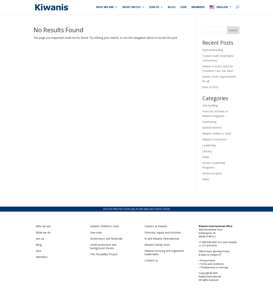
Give (38, 251)
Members (42, 257)
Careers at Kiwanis (156, 226)
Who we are (43, 226)
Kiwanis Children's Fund (216, 133)
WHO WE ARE (105, 7)
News (205, 157)
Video (205, 179)
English (222, 7)
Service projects (212, 173)
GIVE (183, 7)
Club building (210, 105)
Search (233, 30)
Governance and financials (106, 238)
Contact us (151, 260)
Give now (96, 232)
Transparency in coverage (214, 267)
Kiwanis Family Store (157, 244)
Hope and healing (213, 50)
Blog (172, 7)
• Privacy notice (207, 260)
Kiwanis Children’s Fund (104, 226)
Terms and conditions (212, 264)
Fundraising (209, 122)
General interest (212, 127)
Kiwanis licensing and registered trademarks (164, 252)
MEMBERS (198, 7)
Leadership (209, 145)
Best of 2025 (210, 87)
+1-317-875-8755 (208, 245)
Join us (40, 238)
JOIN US (154, 7)
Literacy (207, 151)
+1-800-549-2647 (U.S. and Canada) (218, 242)
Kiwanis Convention (214, 139)
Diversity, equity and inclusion (163, 232)
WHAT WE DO (131, 7)
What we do (43, 232)
